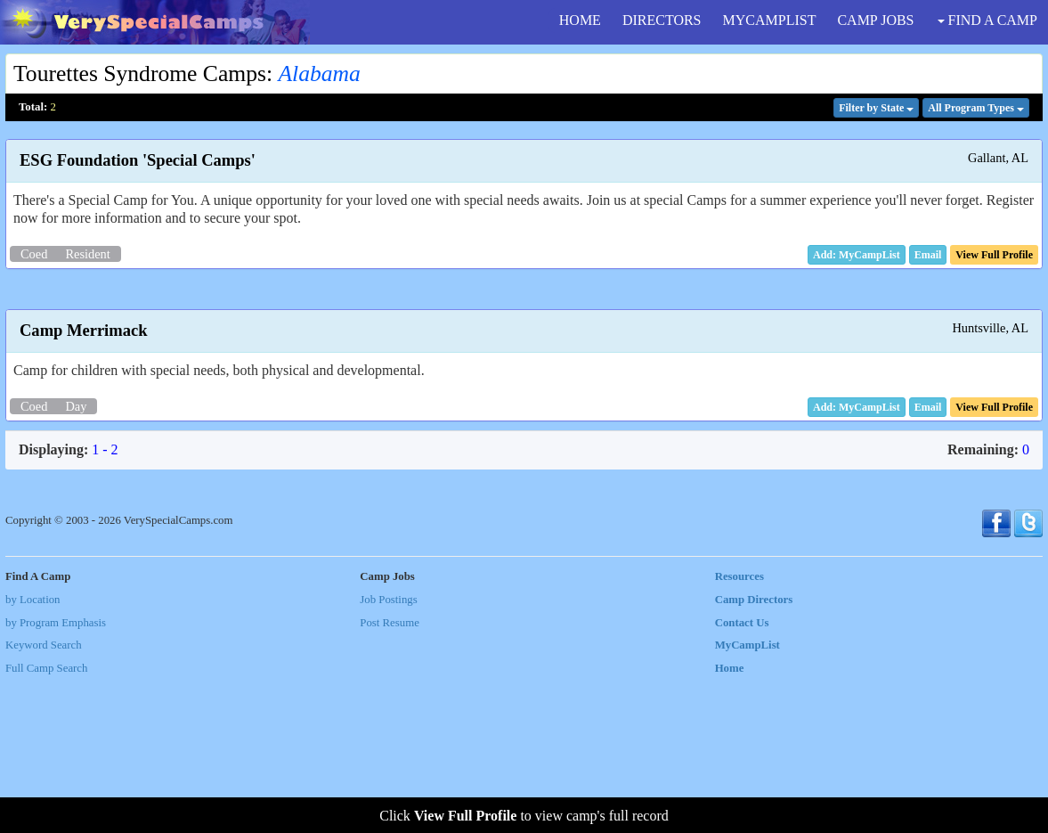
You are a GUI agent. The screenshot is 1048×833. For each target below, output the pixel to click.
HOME (580, 20)
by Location (32, 752)
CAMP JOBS (875, 20)
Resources (739, 729)
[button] (928, 255)
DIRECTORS (662, 20)
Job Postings (388, 752)
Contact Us (742, 775)
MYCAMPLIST (769, 20)
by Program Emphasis (55, 775)
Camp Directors (754, 752)
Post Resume (389, 775)
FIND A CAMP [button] (987, 20)
